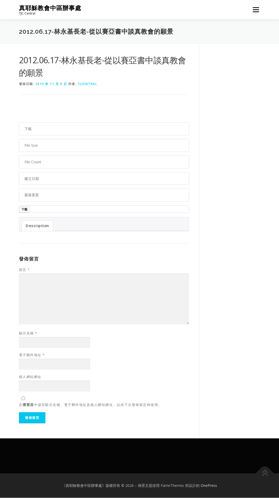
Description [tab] (37, 225)
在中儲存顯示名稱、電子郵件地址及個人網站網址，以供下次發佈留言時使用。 (90, 405)
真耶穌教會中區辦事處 (50, 7)
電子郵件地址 (32, 355)
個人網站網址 (30, 377)
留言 (24, 270)
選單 (255, 9)
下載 (25, 209)
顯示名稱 (28, 333)
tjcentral (87, 84)
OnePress (209, 485)
